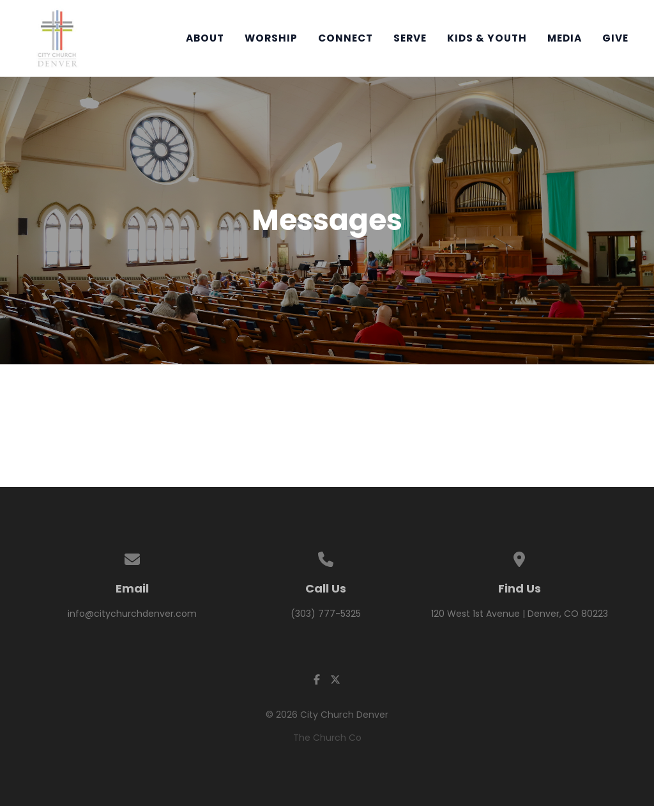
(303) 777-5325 (326, 613)
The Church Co (327, 737)
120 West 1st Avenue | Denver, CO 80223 (519, 613)
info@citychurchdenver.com (132, 613)
